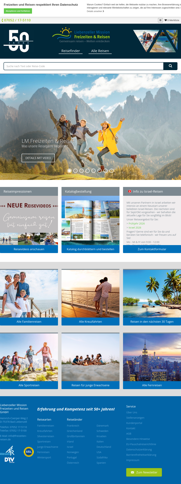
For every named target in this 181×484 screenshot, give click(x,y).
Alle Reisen (100, 50)
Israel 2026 (135, 227)
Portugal (72, 457)
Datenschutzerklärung (139, 449)
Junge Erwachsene (47, 446)
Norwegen (73, 452)
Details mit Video (38, 158)
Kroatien (101, 436)
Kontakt (130, 428)
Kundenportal (134, 423)
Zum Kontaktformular (152, 249)
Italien (100, 441)
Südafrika (102, 457)
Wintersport (44, 457)
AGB (128, 433)
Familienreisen (45, 425)
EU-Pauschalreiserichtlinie (141, 444)
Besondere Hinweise (138, 439)
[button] (144, 472)
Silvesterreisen (45, 436)
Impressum (132, 460)
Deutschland (104, 446)
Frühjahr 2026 (137, 223)
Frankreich (73, 425)
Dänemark (103, 425)
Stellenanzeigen (135, 417)
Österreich (73, 462)
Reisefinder (70, 50)
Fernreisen (43, 452)
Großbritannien (76, 436)
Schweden (102, 430)
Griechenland (75, 430)
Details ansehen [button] (95, 11)
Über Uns (131, 412)
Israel (70, 446)
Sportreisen (44, 441)
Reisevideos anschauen (29, 249)
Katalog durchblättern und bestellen (90, 249)
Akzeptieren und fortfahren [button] (18, 11)
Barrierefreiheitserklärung (141, 454)
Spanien (101, 462)
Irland (70, 441)
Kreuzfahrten (44, 430)
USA (99, 452)
